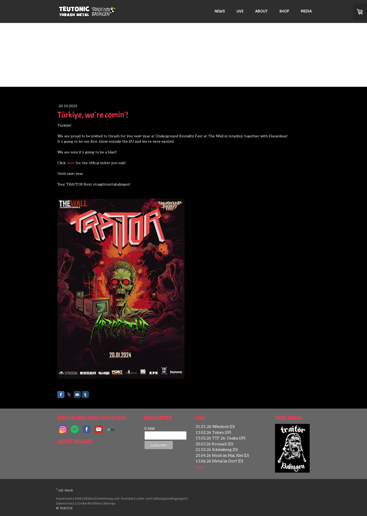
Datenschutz (65, 503)
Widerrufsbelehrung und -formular (109, 498)
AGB (78, 498)
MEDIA (306, 11)
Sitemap (109, 503)
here (71, 163)
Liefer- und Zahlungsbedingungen (161, 498)
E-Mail (150, 428)
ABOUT (261, 11)
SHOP (284, 11)
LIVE (240, 11)
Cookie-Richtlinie (89, 503)
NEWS (220, 11)
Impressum (64, 498)
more (200, 467)
